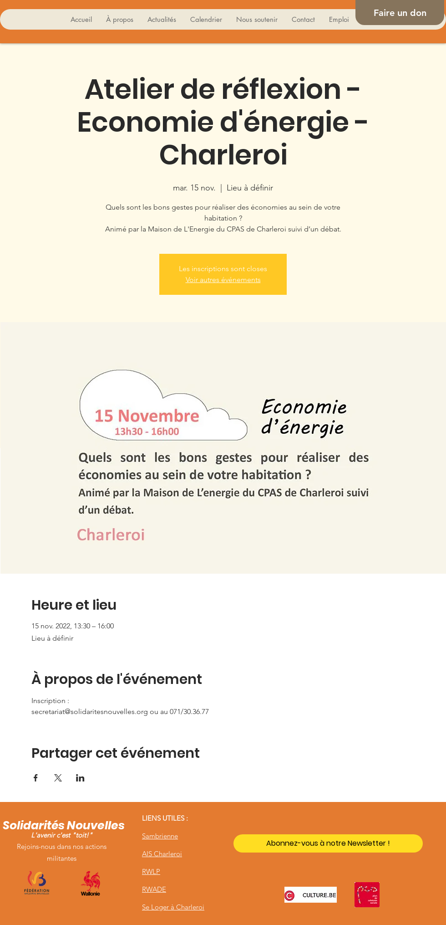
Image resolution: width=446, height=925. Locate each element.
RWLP (151, 871)
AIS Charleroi (162, 853)
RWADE (154, 889)
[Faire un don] (399, 12)
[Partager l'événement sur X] (58, 777)
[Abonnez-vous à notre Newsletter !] (328, 843)
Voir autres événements (223, 279)
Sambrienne (160, 836)
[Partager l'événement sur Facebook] (35, 777)
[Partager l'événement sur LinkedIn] (80, 777)
